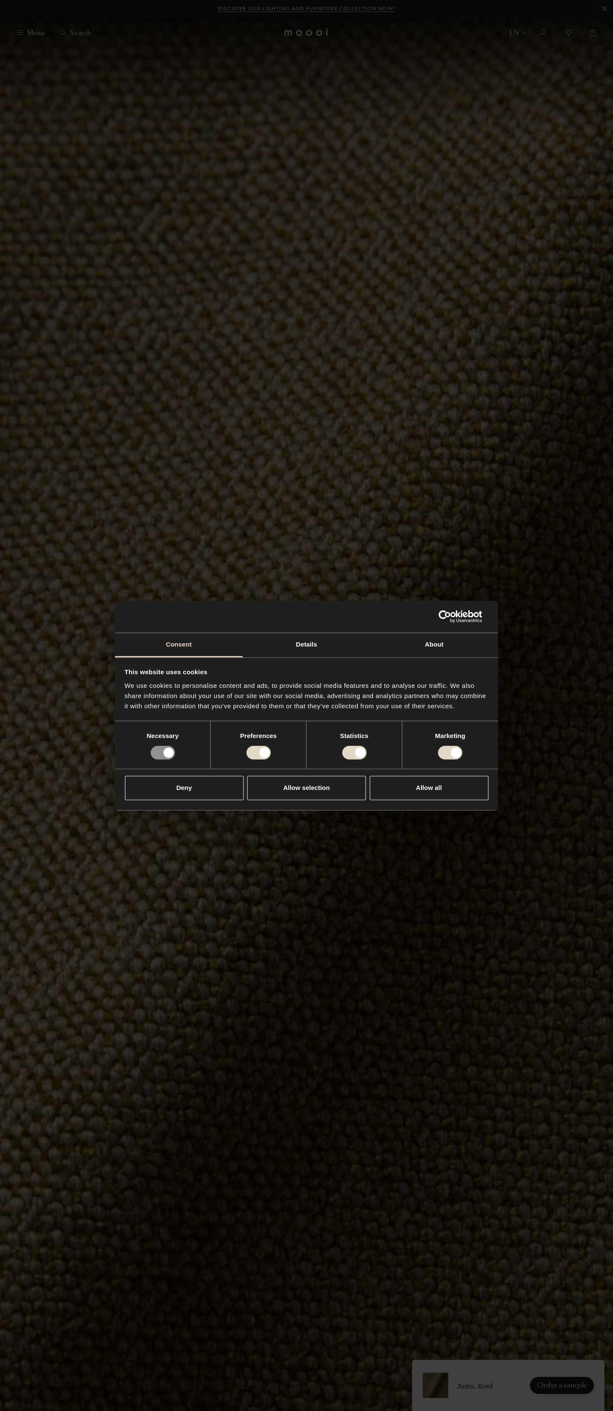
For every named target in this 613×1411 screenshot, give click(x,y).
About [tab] (434, 644)
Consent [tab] (179, 644)
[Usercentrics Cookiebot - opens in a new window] (451, 616)
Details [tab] (306, 644)
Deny (184, 788)
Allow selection (306, 788)
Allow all (429, 788)
